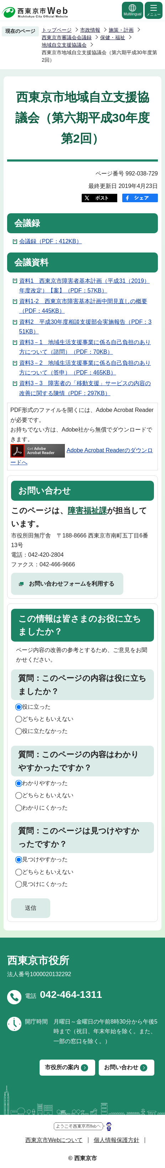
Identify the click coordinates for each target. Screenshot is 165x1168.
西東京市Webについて (54, 1140)
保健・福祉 (112, 37)
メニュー (153, 10)
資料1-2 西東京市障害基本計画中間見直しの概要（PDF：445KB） (83, 306)
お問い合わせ (121, 1067)
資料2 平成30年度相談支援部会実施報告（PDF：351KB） (85, 327)
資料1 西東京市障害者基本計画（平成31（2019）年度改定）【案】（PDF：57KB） (84, 286)
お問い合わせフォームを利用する (71, 584)
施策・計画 (121, 30)
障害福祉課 (87, 510)
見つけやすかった (45, 859)
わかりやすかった (45, 783)
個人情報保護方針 (116, 1140)
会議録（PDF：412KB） (50, 241)
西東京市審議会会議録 (67, 37)
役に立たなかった (45, 731)
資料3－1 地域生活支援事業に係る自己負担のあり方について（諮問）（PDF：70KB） (85, 347)
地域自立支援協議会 (64, 45)
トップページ (57, 30)
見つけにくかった (45, 884)
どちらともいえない (47, 719)
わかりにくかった (45, 808)
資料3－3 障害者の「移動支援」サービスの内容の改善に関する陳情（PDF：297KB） (85, 388)
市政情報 (90, 30)
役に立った (36, 707)
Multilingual (132, 10)
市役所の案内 (62, 1067)
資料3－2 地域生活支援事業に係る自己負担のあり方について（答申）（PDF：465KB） (85, 368)
